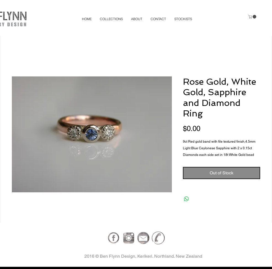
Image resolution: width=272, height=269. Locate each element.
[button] (252, 16)
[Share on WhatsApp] (186, 199)
